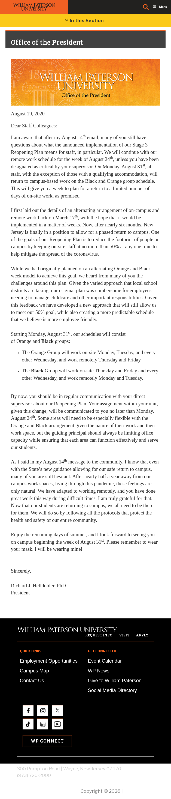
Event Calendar (105, 661)
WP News (98, 671)
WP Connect (47, 741)
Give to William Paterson (115, 680)
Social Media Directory (112, 690)
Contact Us (32, 680)
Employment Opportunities (49, 661)
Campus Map (34, 671)
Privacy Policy (139, 791)
